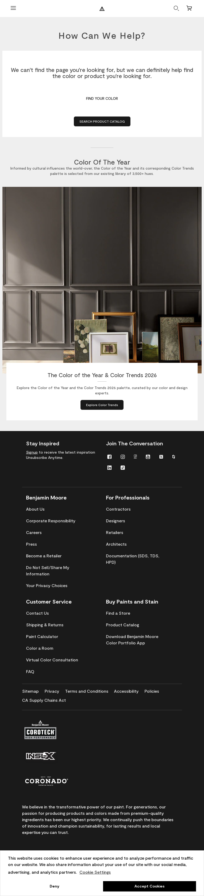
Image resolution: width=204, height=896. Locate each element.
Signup (32, 452)
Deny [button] (54, 886)
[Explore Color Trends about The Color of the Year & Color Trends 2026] (102, 405)
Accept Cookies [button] (149, 886)
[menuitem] (109, 456)
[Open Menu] (13, 9)
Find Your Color (102, 98)
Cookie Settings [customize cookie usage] (95, 872)
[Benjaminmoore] (102, 8)
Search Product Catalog (102, 121)
